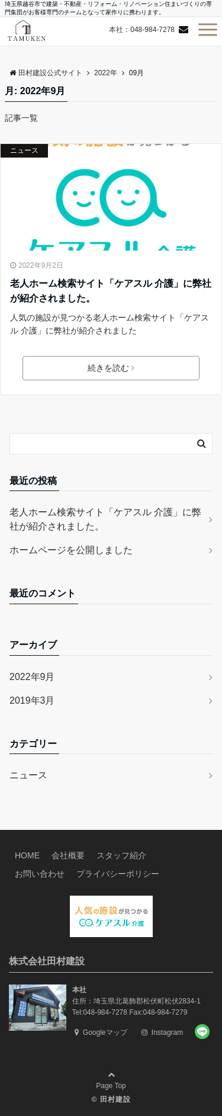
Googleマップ (101, 1032)
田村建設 (115, 1099)
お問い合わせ (40, 873)
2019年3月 (32, 700)
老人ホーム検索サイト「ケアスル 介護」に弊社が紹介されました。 (110, 291)
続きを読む (111, 368)
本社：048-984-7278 (142, 29)
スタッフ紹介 (121, 855)
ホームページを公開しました (71, 550)
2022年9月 (32, 677)
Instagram (162, 1032)
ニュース (24, 150)
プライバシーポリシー (117, 873)
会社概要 (68, 855)
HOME (27, 855)
